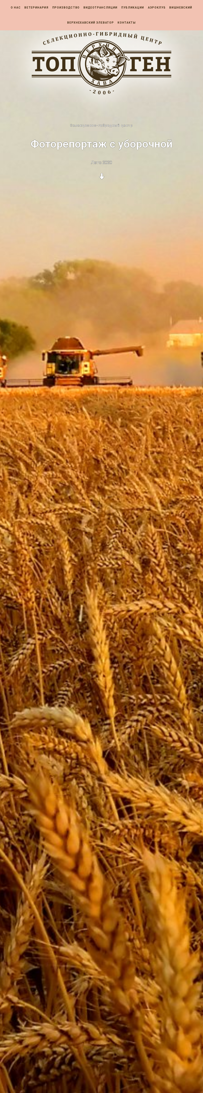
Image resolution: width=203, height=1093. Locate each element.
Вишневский (180, 7)
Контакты (127, 22)
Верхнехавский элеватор (90, 22)
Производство (66, 7)
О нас (16, 7)
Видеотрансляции (100, 7)
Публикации (132, 7)
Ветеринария (36, 7)
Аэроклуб (157, 7)
